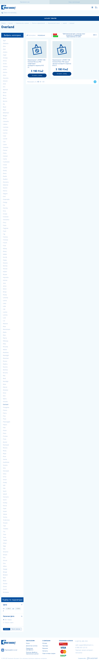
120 (43, 82)
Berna (5, 98)
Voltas (5, 566)
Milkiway (5, 341)
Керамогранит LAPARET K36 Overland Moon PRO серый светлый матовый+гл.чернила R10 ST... (61, 62)
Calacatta (6, 121)
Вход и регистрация (74, 2)
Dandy (5, 170)
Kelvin (5, 289)
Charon (5, 150)
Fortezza (5, 240)
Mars (4, 335)
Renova (5, 448)
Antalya (5, 58)
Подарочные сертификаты (29, 649)
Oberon (5, 387)
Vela (4, 549)
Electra (5, 191)
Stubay (5, 503)
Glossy (5, 251)
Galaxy (5, 248)
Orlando (5, 401)
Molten (5, 349)
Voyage (5, 569)
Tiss (4, 531)
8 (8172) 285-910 (82, 641)
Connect (5, 156)
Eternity (5, 208)
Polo (4, 427)
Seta (4, 468)
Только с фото (9, 622)
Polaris (5, 425)
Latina (5, 300)
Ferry (4, 222)
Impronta (5, 277)
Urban (5, 543)
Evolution (5, 217)
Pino (4, 416)
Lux (4, 321)
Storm (5, 500)
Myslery (5, 364)
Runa (4, 456)
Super (4, 508)
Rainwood (6, 445)
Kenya (5, 292)
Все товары (8, 620)
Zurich (5, 589)
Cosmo (5, 159)
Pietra (5, 413)
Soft (4, 485)
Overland (5, 404)
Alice (4, 46)
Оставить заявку (37, 75)
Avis (4, 87)
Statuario (6, 497)
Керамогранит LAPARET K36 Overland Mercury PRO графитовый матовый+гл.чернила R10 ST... (36, 63)
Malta (4, 332)
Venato (5, 555)
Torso (4, 537)
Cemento (5, 147)
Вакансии (45, 648)
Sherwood (6, 471)
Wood (4, 581)
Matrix (5, 338)
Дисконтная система (31, 646)
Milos (4, 344)
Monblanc (6, 352)
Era (4, 205)
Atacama (5, 78)
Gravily (5, 257)
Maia (4, 326)
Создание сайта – (82, 658)
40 (38, 82)
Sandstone (6, 462)
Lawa (4, 303)
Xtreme (5, 583)
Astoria (5, 72)
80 (40, 82)
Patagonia (6, 407)
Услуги (28, 643)
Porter (5, 430)
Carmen (5, 130)
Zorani (5, 586)
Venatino (5, 552)
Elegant (5, 193)
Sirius (4, 477)
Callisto (5, 124)
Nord (4, 378)
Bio (4, 104)
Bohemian (6, 113)
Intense (5, 280)
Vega (4, 546)
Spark (4, 491)
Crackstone (6, 162)
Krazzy (5, 295)
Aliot (4, 49)
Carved (5, 139)
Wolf (4, 578)
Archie (5, 63)
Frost (4, 245)
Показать (6, 629)
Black (4, 107)
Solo (4, 488)
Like (4, 309)
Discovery (6, 182)
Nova (4, 384)
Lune (4, 318)
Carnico (5, 133)
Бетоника (6, 592)
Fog (4, 234)
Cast (4, 141)
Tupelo (5, 540)
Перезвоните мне (24, 2)
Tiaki (4, 526)
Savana (5, 465)
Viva (4, 563)
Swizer (5, 511)
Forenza (5, 237)
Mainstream (6, 329)
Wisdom (5, 575)
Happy (5, 260)
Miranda (5, 347)
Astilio (5, 69)
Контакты (45, 651)
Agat (4, 40)
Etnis (4, 211)
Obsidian (5, 390)
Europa (5, 214)
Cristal (5, 165)
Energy (5, 202)
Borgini (5, 115)
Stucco (5, 505)
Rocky (4, 451)
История (44, 643)
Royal (4, 453)
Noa (4, 375)
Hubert (5, 271)
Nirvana (5, 373)
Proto (4, 439)
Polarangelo (6, 422)
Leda (4, 306)
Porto (4, 433)
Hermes (5, 266)
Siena (4, 474)
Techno (5, 517)
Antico (5, 61)
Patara (5, 410)
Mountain (6, 358)
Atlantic (5, 81)
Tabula (5, 514)
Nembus (5, 370)
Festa (4, 225)
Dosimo (5, 188)
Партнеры (45, 646)
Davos (5, 173)
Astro (4, 75)
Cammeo (5, 127)
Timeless (5, 529)
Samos (5, 459)
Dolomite (5, 185)
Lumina (5, 315)
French (5, 243)
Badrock (5, 89)
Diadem (5, 179)
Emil (4, 196)
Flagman (5, 228)
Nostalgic (5, 381)
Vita (4, 557)
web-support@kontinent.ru (84, 645)
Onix (4, 396)
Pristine (5, 436)
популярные (41, 35)
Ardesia (5, 66)
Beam (4, 92)
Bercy (4, 95)
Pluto (4, 419)
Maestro (5, 323)
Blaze (4, 110)
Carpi (4, 136)
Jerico (4, 286)
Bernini (5, 101)
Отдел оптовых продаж (48, 653)
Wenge (5, 572)
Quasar (5, 442)
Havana (5, 263)
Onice (4, 393)
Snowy (5, 482)
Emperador (6, 199)
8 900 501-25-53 (81, 648)
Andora (5, 52)
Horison (5, 269)
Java (4, 283)
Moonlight (6, 355)
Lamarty (5, 297)
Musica (5, 361)
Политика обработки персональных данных (32, 653)
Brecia (5, 118)
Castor (5, 144)
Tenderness (6, 520)
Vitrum (5, 560)
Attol (4, 84)
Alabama (5, 43)
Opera (5, 399)
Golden (5, 254)
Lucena (5, 312)
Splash (5, 494)
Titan (4, 534)
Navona (5, 367)
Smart (5, 479)
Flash (4, 231)
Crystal (5, 167)
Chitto (5, 153)
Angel (4, 55)
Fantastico (6, 219)
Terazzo (5, 523)
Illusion (5, 274)
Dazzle (5, 176)
